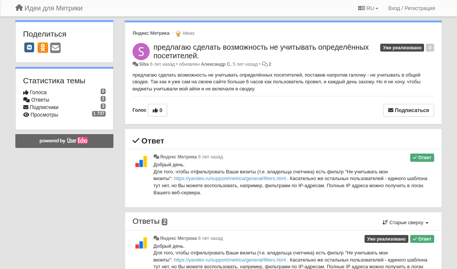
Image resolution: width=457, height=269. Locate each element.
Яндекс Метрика (151, 33)
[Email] (55, 48)
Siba (144, 64)
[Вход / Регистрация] (411, 8)
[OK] (42, 47)
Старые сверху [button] (406, 222)
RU (368, 8)
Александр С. (216, 64)
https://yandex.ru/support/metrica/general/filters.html (230, 178)
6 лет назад (210, 157)
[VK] (29, 47)
